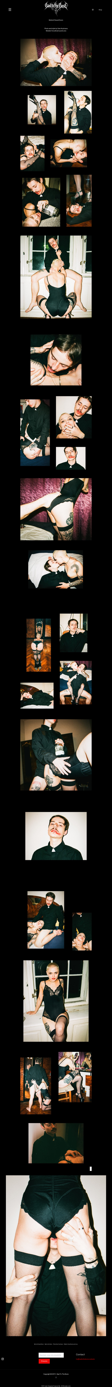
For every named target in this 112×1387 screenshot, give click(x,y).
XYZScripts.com (66, 1386)
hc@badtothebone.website (85, 1359)
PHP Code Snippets (47, 1386)
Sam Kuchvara (63, 28)
